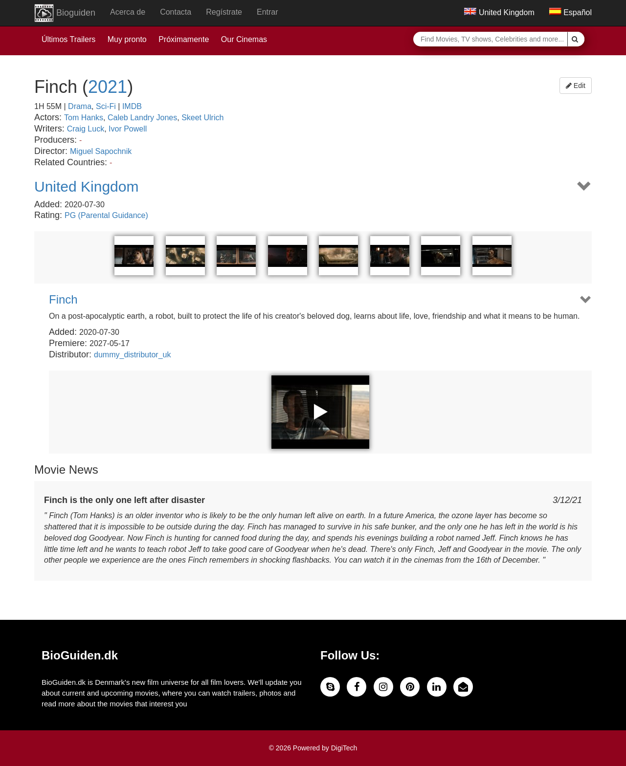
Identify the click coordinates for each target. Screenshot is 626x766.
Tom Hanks (83, 117)
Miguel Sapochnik (101, 151)
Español (570, 12)
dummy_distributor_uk (132, 354)
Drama (79, 106)
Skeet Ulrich (202, 117)
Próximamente (183, 39)
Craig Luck (85, 129)
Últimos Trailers (68, 39)
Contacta (175, 12)
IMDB (132, 106)
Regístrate (224, 12)
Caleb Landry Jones (142, 117)
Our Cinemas (244, 39)
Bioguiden (64, 13)
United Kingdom (499, 12)
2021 (107, 87)
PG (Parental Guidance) (106, 215)
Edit (575, 85)
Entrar (267, 12)
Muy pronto (127, 39)
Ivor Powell (128, 129)
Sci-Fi (106, 106)
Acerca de (127, 12)
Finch (63, 299)
